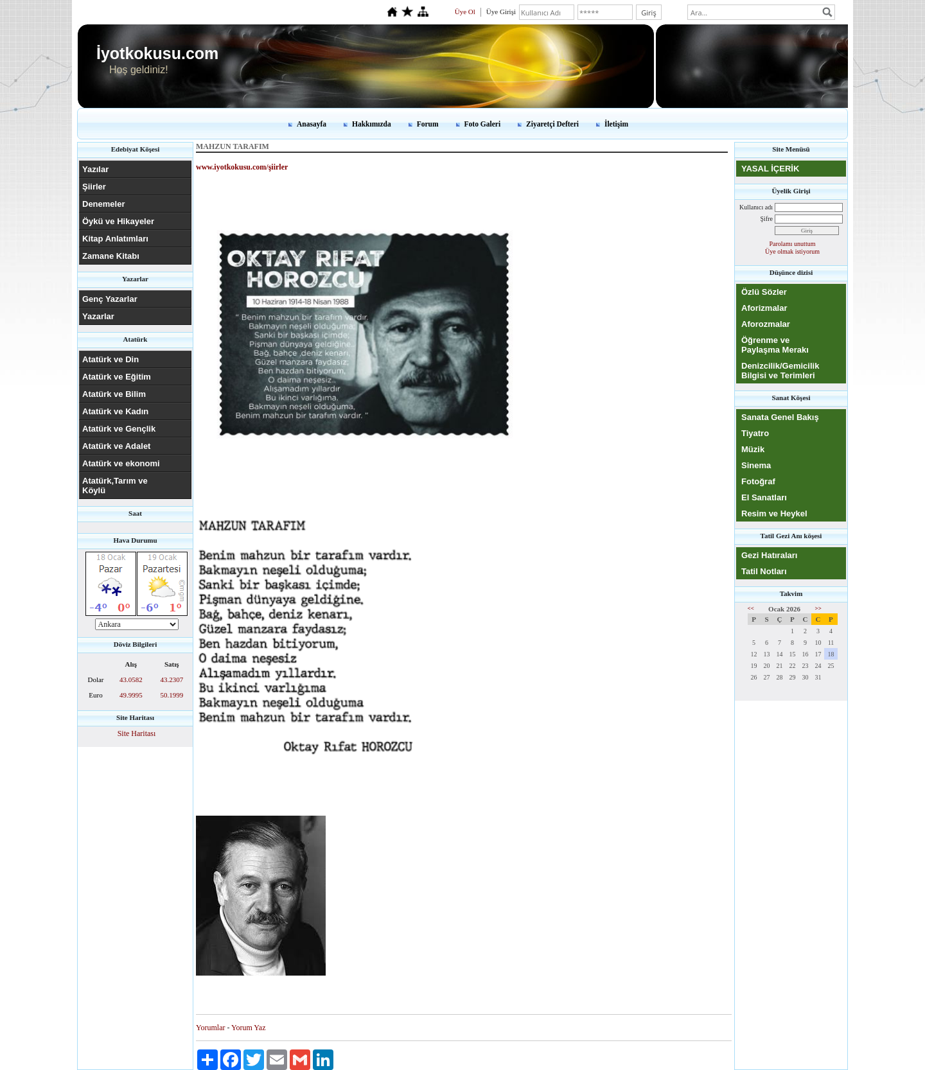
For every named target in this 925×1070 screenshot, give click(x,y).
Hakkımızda (371, 124)
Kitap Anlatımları (115, 238)
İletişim (616, 124)
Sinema (756, 465)
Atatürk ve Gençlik (118, 429)
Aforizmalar (764, 308)
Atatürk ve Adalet (116, 446)
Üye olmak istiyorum (792, 251)
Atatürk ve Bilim (114, 394)
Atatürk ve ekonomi (121, 463)
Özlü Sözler (764, 292)
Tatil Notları (764, 571)
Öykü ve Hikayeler (118, 221)
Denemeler (103, 204)
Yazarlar (98, 316)
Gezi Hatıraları (769, 555)
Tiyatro (755, 433)
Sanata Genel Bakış (780, 417)
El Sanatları (764, 497)
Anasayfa (311, 124)
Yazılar (95, 169)
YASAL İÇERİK (770, 168)
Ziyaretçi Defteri (552, 124)
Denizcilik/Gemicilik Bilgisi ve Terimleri (780, 370)
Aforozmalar (765, 324)
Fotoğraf (758, 481)
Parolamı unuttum (793, 243)
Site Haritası (137, 733)
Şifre (767, 218)
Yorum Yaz (248, 1027)
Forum (428, 124)
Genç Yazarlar (109, 299)
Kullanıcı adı (756, 207)
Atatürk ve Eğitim (116, 377)
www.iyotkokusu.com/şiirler (242, 166)
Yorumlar (210, 1027)
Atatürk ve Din (110, 359)
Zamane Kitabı (110, 256)
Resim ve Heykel (774, 513)
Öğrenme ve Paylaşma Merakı (775, 345)
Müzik (752, 449)
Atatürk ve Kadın (115, 411)
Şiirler (94, 186)
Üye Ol (465, 11)
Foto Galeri (482, 124)
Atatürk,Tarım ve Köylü (115, 485)
